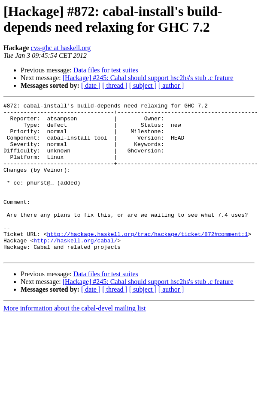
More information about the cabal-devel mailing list (74, 339)
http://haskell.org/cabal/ (75, 268)
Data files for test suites (105, 70)
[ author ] (171, 85)
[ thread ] (114, 85)
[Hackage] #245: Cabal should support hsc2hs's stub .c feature (148, 77)
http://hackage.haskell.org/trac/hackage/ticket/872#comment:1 (147, 261)
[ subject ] (143, 85)
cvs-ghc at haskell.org (61, 47)
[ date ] (90, 85)
